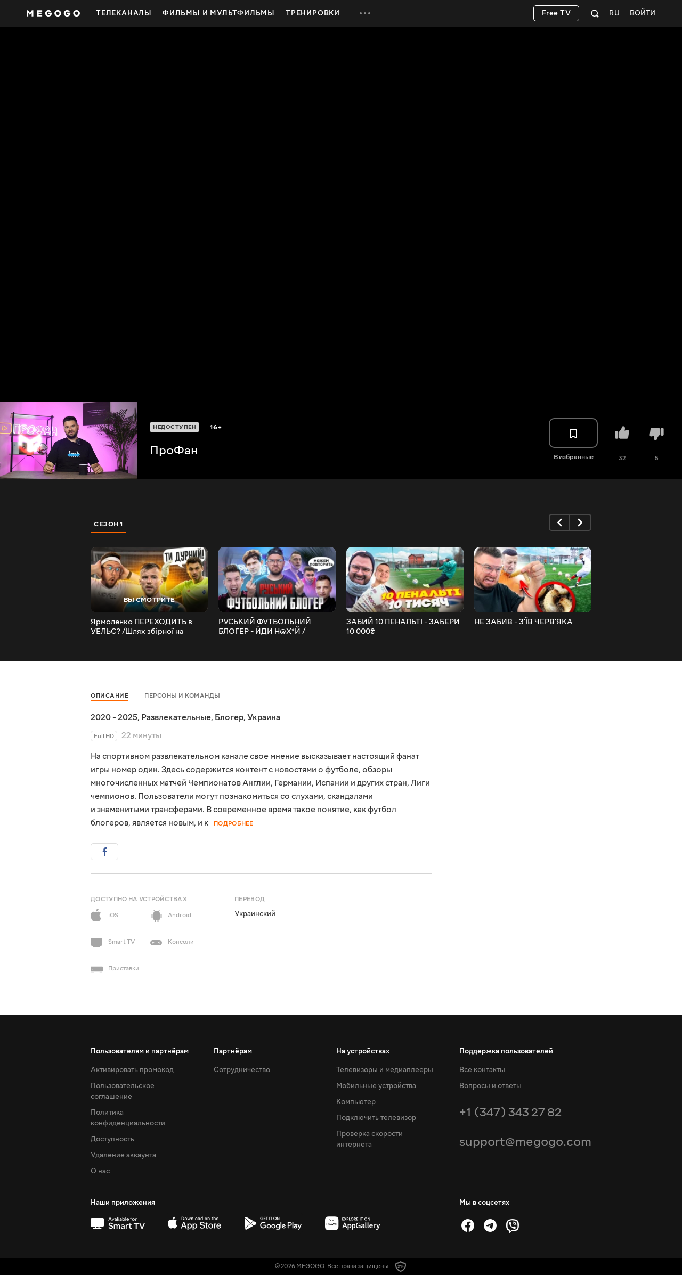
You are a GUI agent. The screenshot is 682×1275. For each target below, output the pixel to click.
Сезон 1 (109, 524)
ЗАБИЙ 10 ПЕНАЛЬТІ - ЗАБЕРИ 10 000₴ (403, 626)
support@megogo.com (525, 1141)
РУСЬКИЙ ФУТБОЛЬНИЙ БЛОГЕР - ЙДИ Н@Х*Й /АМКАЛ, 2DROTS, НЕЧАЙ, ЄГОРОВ (266, 626)
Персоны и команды (182, 696)
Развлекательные (176, 717)
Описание (109, 696)
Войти (642, 13)
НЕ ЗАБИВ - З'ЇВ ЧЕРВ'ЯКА (523, 622)
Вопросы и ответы (490, 1086)
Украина (263, 717)
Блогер (229, 717)
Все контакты (482, 1070)
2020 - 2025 (114, 717)
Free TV (556, 13)
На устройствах (362, 1051)
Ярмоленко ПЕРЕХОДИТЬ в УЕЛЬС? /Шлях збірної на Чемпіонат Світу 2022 (141, 626)
